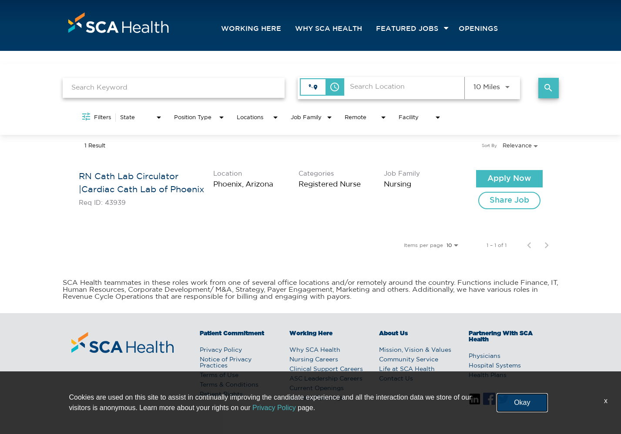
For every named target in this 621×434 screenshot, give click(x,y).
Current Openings (316, 388)
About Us (393, 333)
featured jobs (407, 29)
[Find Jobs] (548, 88)
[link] (311, 190)
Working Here (251, 29)
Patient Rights (221, 394)
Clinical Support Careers (326, 369)
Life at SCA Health (407, 369)
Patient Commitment (232, 333)
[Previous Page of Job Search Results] (529, 245)
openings (478, 29)
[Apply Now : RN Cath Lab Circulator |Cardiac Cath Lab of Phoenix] (509, 178)
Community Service (408, 360)
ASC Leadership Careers (326, 379)
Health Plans (488, 375)
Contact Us (396, 379)
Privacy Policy (221, 350)
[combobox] (173, 87)
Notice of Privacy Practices (226, 363)
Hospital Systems (495, 366)
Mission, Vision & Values (415, 350)
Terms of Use (219, 375)
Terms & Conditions (229, 385)
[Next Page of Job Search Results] (546, 245)
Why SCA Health (328, 29)
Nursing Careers (313, 360)
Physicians (484, 356)
